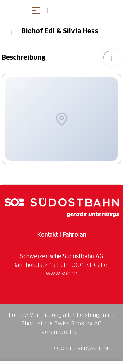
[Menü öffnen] (36, 10)
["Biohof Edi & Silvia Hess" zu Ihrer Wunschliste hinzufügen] (109, 57)
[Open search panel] (49, 10)
